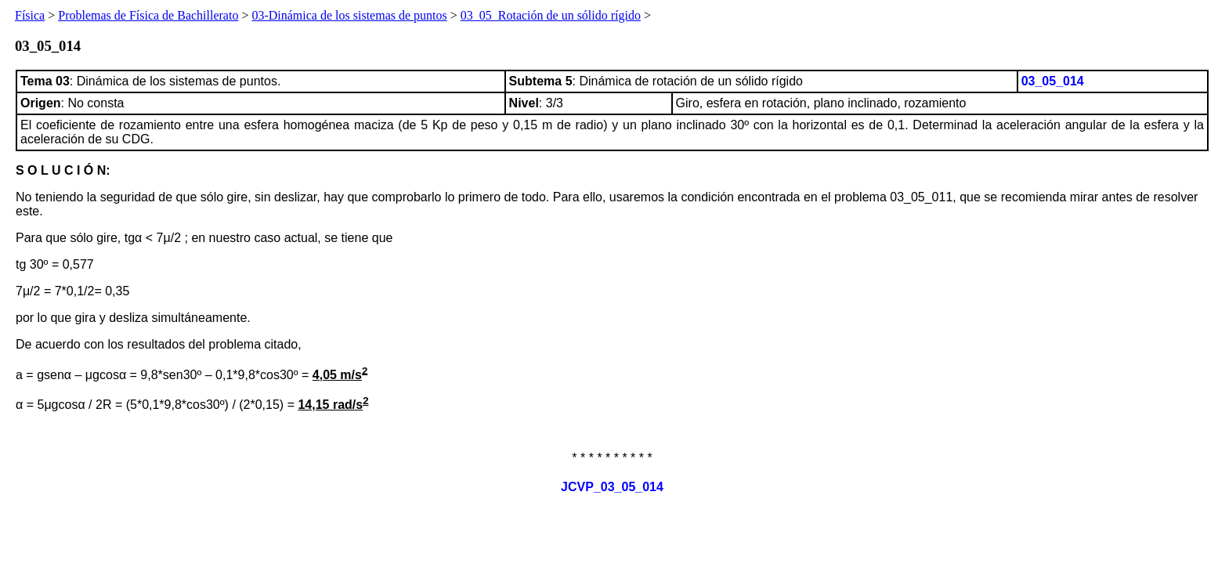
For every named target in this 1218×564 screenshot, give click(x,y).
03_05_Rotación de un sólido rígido (551, 15)
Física (30, 15)
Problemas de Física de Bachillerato (148, 15)
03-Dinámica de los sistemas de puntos (348, 15)
